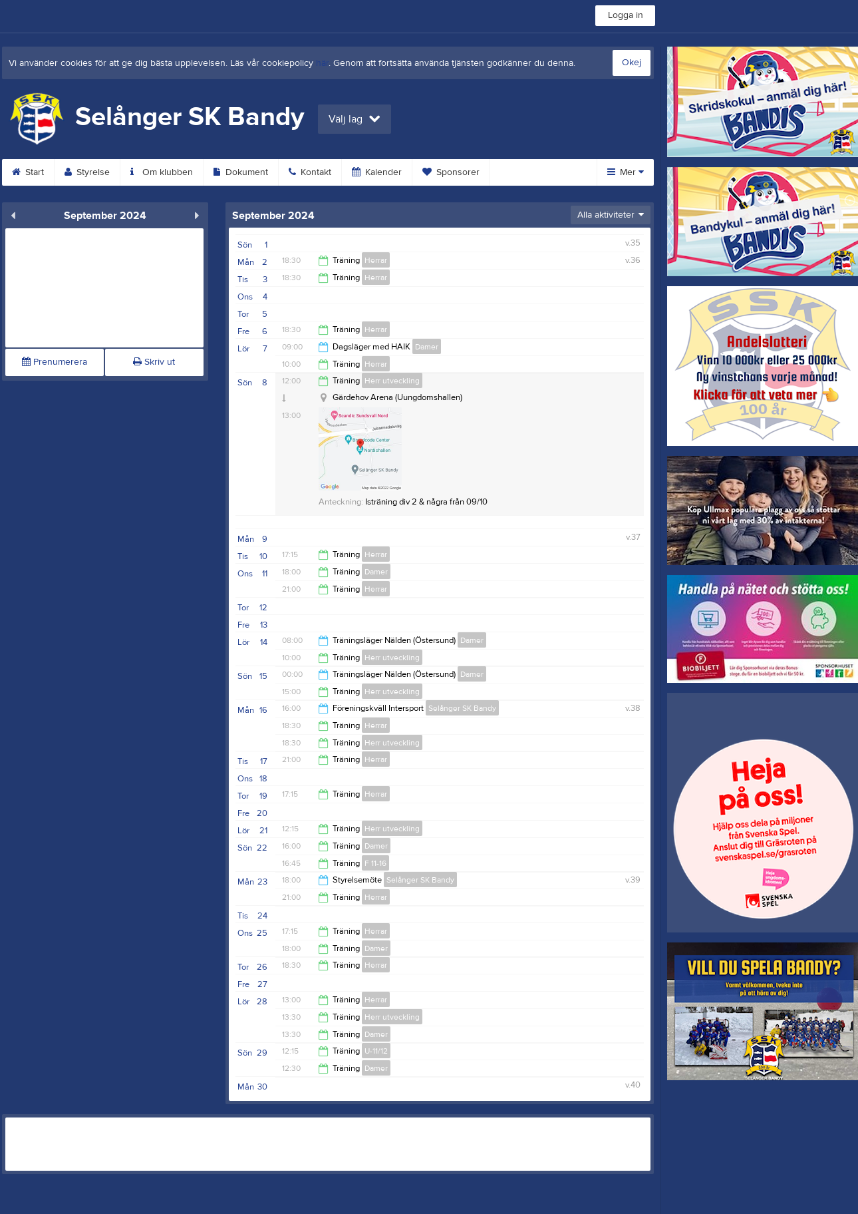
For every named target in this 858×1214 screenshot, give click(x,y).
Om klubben (161, 172)
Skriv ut (154, 362)
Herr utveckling (392, 380)
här (322, 63)
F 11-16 (375, 863)
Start (28, 172)
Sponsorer (451, 172)
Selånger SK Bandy (462, 708)
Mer (625, 172)
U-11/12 (376, 1051)
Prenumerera (54, 362)
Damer (426, 346)
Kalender (377, 172)
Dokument (241, 172)
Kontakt (310, 172)
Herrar (375, 260)
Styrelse (87, 172)
